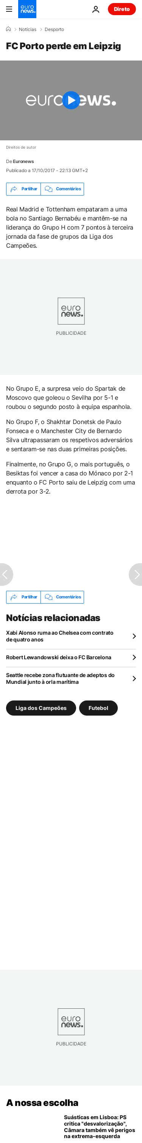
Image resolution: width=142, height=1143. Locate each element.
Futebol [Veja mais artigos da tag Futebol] (98, 707)
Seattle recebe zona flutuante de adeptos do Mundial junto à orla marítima (60, 678)
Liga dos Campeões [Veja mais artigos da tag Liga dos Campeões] (41, 707)
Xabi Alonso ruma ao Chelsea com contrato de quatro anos (60, 636)
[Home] (8, 29)
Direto (122, 9)
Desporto (54, 29)
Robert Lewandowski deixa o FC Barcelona (58, 657)
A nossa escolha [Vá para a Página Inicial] (42, 1102)
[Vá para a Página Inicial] (27, 9)
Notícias (27, 29)
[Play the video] (71, 100)
